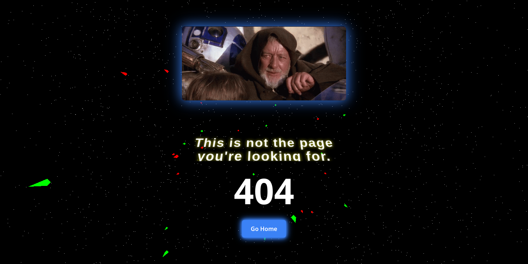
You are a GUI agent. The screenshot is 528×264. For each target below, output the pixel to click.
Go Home (264, 229)
